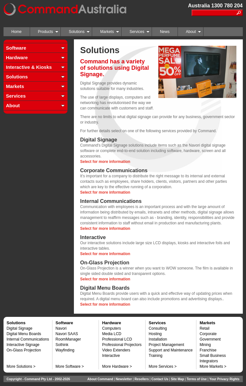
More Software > (70, 366)
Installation (158, 339)
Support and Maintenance (171, 350)
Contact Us (159, 379)
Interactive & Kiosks (29, 67)
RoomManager (68, 339)
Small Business (213, 355)
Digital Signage (20, 328)
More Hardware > (117, 366)
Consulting (158, 328)
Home (17, 31)
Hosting (155, 334)
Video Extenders (116, 350)
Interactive (111, 355)
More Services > (163, 366)
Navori (61, 328)
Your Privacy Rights (224, 379)
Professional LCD (117, 339)
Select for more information (105, 161)
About (193, 31)
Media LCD (111, 334)
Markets (109, 31)
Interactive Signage (23, 344)
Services (140, 31)
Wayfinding (65, 350)
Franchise (208, 350)
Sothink (62, 344)
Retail (205, 328)
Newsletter (124, 379)
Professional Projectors (121, 344)
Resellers (142, 379)
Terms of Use (196, 379)
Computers (111, 328)
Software (16, 48)
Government (210, 339)
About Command (100, 379)
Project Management (166, 344)
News (165, 31)
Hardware (17, 57)
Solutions (79, 31)
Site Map (177, 379)
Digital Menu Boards (24, 334)
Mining (205, 344)
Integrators (209, 361)
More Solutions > (21, 366)
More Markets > (213, 366)
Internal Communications (28, 339)
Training (156, 355)
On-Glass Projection (24, 350)
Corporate (208, 334)
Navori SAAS (67, 334)
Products (48, 31)
